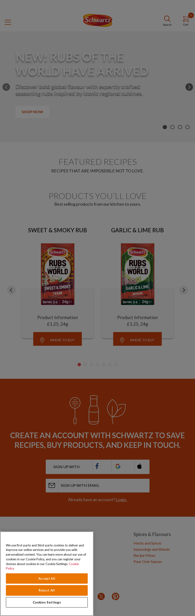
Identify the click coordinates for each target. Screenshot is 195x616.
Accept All (46, 578)
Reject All (47, 590)
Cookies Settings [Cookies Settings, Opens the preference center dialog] (47, 602)
